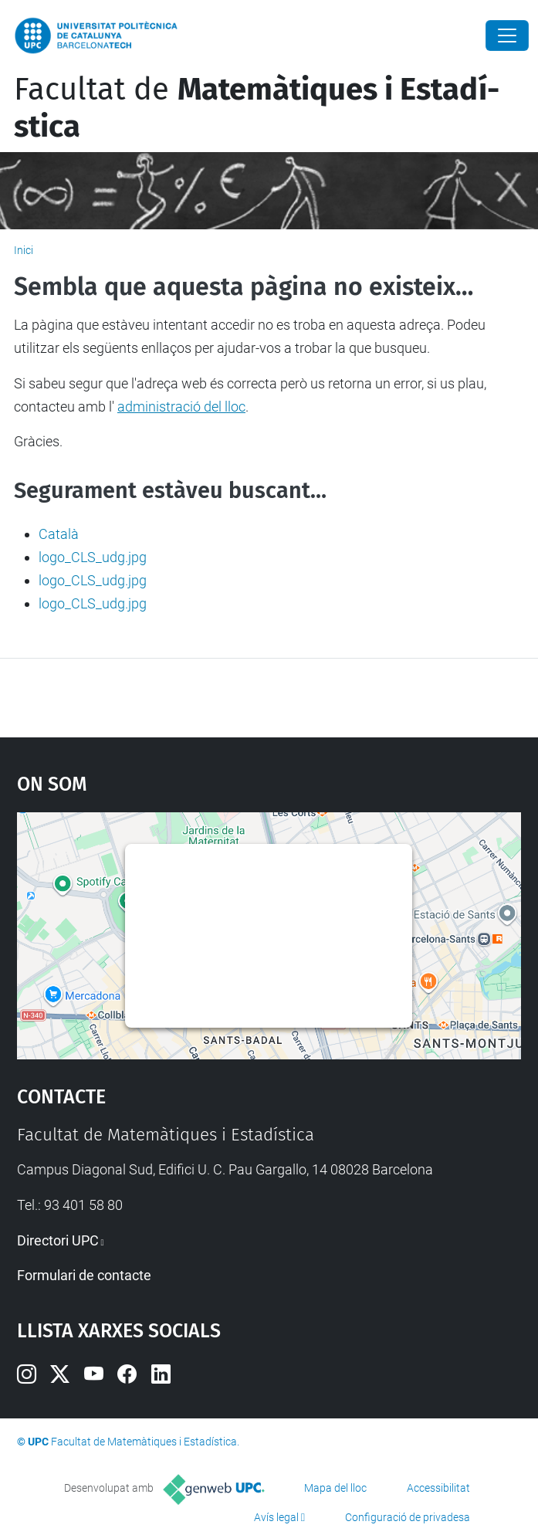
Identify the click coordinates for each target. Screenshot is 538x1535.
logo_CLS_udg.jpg (93, 557)
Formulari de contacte (84, 1275)
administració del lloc (181, 406)
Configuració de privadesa (407, 1517)
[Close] (507, 35)
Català (59, 534)
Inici (23, 250)
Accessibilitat (438, 1488)
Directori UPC (58, 1240)
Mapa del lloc (335, 1488)
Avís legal (276, 1517)
